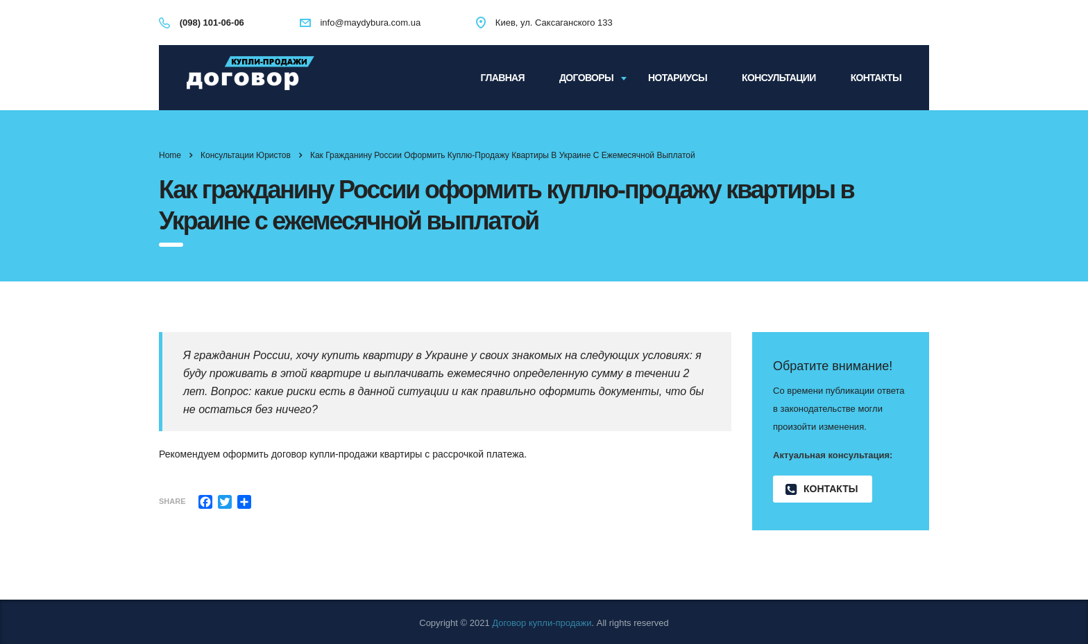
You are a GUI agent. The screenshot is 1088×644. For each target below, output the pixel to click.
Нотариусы (677, 77)
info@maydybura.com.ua (370, 22)
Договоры (586, 77)
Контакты (876, 77)
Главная (503, 77)
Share (172, 501)
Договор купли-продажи (541, 623)
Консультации (779, 77)
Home (170, 155)
